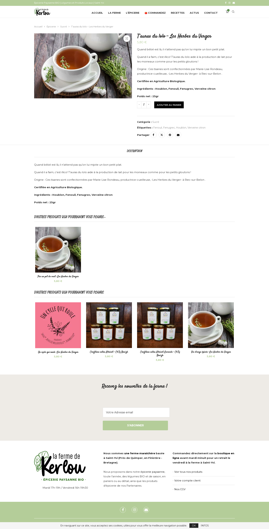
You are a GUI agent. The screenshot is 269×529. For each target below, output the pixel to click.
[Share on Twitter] (162, 134)
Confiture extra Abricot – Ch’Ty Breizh (109, 352)
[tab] (134, 150)
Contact (211, 12)
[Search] (233, 12)
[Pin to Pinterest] (170, 134)
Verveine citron (197, 127)
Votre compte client (187, 481)
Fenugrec (169, 127)
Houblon (181, 127)
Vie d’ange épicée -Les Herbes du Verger (212, 352)
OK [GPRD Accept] (194, 525)
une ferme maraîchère (139, 453)
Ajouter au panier (169, 104)
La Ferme (114, 12)
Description (134, 150)
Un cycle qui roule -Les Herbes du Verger (57, 353)
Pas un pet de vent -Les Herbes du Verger (57, 277)
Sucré (63, 26)
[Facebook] (225, 2)
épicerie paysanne (153, 472)
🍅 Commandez (155, 12)
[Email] (234, 2)
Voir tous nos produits (188, 472)
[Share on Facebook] (153, 134)
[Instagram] (229, 2)
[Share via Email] (178, 134)
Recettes (178, 12)
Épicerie (51, 26)
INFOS (205, 525)
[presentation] (134, 401)
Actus (194, 12)
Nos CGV (179, 489)
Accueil (97, 12)
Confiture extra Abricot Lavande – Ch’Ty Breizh (160, 354)
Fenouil (157, 127)
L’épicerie (132, 12)
